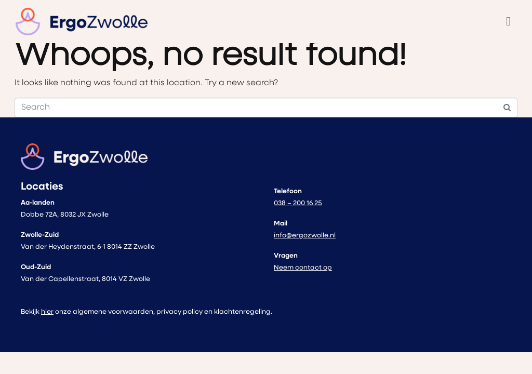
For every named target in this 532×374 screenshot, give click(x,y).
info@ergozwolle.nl (305, 235)
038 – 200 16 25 (298, 203)
